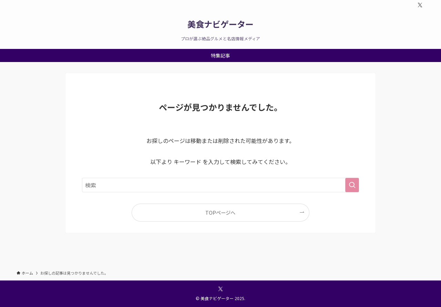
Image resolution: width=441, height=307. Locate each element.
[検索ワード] (220, 185)
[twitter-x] (420, 5)
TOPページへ (220, 212)
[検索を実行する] (352, 185)
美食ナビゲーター (220, 24)
